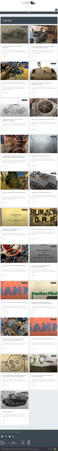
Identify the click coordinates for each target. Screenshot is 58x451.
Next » (36, 427)
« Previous (22, 427)
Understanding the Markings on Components (42, 229)
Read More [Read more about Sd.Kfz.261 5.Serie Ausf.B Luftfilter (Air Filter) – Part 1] (33, 348)
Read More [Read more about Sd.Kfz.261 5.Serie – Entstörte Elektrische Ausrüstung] (4, 56)
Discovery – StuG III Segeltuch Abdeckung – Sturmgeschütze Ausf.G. (41, 83)
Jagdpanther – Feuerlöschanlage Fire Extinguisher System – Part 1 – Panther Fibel (41, 303)
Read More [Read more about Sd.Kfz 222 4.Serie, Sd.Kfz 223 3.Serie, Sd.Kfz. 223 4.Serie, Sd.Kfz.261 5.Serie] (33, 385)
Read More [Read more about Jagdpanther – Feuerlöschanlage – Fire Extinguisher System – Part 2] (33, 275)
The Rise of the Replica (7, 412)
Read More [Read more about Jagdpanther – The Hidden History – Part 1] (33, 202)
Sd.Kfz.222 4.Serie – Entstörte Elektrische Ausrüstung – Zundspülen (12, 120)
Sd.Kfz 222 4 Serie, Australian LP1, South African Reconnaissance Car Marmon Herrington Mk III (13, 156)
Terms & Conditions (10, 432)
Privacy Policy (3, 432)
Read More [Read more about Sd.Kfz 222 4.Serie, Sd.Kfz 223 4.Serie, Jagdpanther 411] (4, 92)
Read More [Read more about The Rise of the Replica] (4, 420)
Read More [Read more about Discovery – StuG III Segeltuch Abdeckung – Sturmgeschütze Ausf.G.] (33, 92)
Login (26, 6)
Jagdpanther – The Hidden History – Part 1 (41, 192)
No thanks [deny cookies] (50, 449)
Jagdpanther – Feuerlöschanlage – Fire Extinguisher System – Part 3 (12, 230)
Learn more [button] (36, 449)
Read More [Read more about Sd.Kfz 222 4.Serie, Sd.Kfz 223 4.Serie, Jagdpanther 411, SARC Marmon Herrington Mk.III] (33, 56)
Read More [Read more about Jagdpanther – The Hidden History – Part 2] (33, 165)
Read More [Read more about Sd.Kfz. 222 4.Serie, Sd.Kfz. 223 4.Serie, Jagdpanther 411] (4, 275)
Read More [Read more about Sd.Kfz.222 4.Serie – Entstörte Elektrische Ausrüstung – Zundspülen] (4, 129)
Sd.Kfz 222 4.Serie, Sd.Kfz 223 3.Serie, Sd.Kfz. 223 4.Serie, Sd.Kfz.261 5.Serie (42, 376)
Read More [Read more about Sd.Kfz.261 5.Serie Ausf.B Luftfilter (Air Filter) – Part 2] (4, 312)
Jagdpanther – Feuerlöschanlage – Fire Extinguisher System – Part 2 (41, 266)
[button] (29, 13)
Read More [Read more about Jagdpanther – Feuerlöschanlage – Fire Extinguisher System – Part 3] (4, 238)
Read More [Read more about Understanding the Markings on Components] (33, 238)
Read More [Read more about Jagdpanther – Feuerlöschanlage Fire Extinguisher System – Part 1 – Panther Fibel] (33, 312)
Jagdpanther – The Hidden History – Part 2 (41, 156)
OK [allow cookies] (55, 449)
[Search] (56, 10)
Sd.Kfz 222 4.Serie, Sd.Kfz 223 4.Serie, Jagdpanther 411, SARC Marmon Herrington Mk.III (43, 47)
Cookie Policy (17, 432)
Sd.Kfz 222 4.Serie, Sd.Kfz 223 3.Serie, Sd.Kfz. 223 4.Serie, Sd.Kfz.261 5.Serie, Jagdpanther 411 (13, 339)
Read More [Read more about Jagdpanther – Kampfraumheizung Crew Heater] (33, 129)
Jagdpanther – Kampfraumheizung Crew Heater (42, 119)
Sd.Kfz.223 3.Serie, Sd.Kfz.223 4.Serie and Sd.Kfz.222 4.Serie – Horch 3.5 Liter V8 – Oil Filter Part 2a (14, 376)
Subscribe (31, 6)
